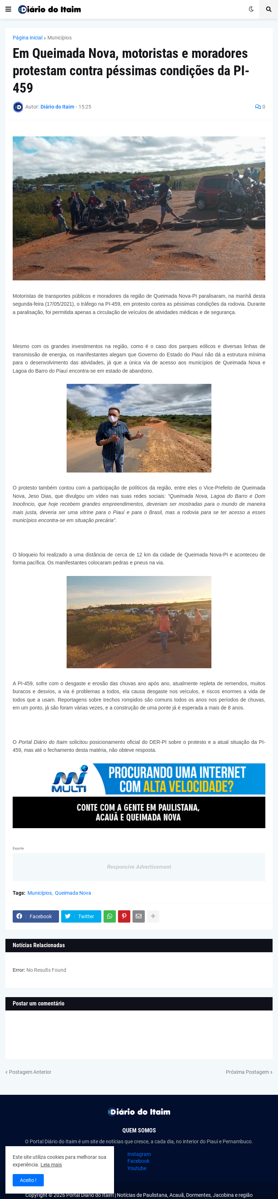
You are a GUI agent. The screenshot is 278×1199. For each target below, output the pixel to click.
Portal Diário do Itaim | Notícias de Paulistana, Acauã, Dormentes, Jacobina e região (159, 1195)
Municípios (59, 37)
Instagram (139, 1154)
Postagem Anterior (30, 1072)
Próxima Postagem (247, 1072)
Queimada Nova (73, 892)
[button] (8, 9)
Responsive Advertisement (139, 867)
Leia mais (51, 1165)
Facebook (138, 1161)
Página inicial (27, 37)
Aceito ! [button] (28, 1180)
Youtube (136, 1168)
